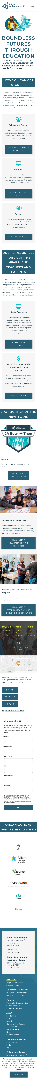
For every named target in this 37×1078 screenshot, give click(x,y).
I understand (18, 1074)
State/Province (9, 776)
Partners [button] (10, 1000)
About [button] (9, 1013)
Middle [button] (9, 1045)
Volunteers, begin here (18, 193)
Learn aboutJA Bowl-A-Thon (18, 475)
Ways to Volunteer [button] (14, 983)
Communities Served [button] (15, 1024)
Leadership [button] (11, 1016)
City (5, 766)
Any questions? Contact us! (13, 711)
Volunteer (10, 697)
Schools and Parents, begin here (18, 149)
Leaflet (14, 672)
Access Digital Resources (18, 344)
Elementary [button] (11, 1042)
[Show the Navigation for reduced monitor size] (32, 5)
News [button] (8, 1032)
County (7, 785)
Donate (9, 690)
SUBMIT (18, 808)
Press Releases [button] (13, 1029)
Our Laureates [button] (12, 1035)
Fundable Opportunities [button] (17, 1003)
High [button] (8, 1048)
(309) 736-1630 (13, 952)
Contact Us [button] (12, 949)
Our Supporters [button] (13, 1006)
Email (6, 737)
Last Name (8, 756)
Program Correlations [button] (15, 996)
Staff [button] (8, 1019)
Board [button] (9, 1021)
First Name (8, 746)
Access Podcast (18, 396)
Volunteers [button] (11, 980)
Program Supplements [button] (16, 993)
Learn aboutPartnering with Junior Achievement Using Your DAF (18, 610)
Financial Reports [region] (14, 1008)
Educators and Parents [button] (17, 990)
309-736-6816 (13, 967)
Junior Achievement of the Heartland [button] (18, 1056)
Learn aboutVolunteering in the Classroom (18, 543)
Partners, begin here (18, 237)
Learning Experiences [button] (16, 1039)
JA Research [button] (11, 1027)
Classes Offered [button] (13, 985)
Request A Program (10, 704)
